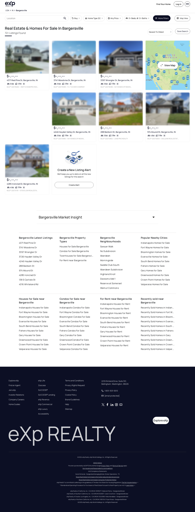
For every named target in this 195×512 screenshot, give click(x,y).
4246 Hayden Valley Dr (30, 261)
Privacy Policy (71, 390)
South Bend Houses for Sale (33, 326)
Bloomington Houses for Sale (34, 316)
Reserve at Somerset (111, 283)
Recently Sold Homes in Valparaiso (158, 349)
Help (67, 404)
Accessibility (43, 414)
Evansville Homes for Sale (154, 256)
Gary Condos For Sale (71, 335)
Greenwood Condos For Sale (74, 339)
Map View (182, 18)
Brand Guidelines (72, 400)
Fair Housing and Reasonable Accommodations (98, 468)
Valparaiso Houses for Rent (114, 345)
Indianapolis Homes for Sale (155, 242)
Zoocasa (42, 385)
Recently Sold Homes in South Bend (158, 326)
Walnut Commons (109, 287)
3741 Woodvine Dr (28, 247)
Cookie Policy (71, 395)
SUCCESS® (43, 390)
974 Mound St (26, 270)
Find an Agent (14, 385)
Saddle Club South (109, 264)
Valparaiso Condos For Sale (74, 349)
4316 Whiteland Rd (28, 284)
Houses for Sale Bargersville (74, 246)
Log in (178, 4)
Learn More (130, 485)
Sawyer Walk (106, 246)
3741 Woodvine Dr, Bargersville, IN (70, 80)
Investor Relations (16, 395)
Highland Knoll (107, 274)
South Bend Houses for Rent (115, 322)
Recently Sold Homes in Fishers (157, 330)
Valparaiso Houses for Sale (33, 349)
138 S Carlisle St (27, 279)
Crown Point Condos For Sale (75, 344)
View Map (167, 65)
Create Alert (74, 185)
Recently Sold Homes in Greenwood (158, 339)
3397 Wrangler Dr (28, 252)
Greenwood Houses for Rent (114, 336)
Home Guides (14, 404)
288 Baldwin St (26, 265)
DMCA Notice (97, 463)
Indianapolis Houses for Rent (115, 303)
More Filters (161, 18)
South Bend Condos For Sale (74, 326)
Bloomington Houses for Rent (115, 313)
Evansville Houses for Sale (32, 321)
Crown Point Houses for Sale (34, 344)
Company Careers (16, 400)
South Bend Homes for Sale (155, 261)
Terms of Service (118, 466)
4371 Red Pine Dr (27, 242)
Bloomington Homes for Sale (155, 252)
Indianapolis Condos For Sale (75, 307)
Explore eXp (14, 381)
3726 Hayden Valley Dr (30, 256)
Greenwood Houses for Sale (33, 339)
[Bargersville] (21, 10)
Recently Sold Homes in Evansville (158, 321)
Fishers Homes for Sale (153, 265)
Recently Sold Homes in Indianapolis (158, 307)
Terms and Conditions (74, 381)
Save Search (182, 31)
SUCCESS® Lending (46, 395)
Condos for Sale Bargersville (74, 251)
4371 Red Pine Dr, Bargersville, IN (22, 80)
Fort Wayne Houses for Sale (33, 312)
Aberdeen (105, 255)
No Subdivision (108, 251)
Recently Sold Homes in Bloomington (158, 316)
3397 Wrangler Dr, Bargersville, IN (116, 80)
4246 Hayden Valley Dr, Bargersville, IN (72, 132)
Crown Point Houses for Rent (115, 340)
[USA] (7, 10)
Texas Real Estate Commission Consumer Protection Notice (97, 480)
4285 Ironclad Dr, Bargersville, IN (22, 183)
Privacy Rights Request (75, 385)
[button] (97, 217)
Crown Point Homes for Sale (155, 279)
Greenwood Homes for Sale (155, 275)
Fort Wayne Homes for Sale (155, 247)
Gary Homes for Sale (151, 270)
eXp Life (41, 381)
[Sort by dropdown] (160, 32)
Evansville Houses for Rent (114, 317)
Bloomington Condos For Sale (75, 316)
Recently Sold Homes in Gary (156, 335)
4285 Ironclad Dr (27, 275)
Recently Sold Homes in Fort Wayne (158, 312)
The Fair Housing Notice (129, 482)
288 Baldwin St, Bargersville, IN (115, 132)
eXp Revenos (43, 400)
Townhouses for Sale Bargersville (76, 255)
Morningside (106, 260)
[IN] (12, 10)
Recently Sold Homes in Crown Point (158, 344)
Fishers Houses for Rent (112, 326)
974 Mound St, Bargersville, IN (161, 132)
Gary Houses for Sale (30, 335)
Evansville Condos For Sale (73, 321)
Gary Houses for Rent (111, 331)
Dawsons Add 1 (108, 278)
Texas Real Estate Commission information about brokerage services (97, 477)
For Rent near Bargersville (73, 260)
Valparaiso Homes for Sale (154, 284)
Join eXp (12, 390)
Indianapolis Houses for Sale (33, 307)
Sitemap (68, 409)
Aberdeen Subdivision (111, 269)
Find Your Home (163, 4)
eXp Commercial (45, 404)
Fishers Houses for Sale (31, 330)
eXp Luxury (43, 409)
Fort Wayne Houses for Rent (114, 308)
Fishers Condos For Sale (72, 330)
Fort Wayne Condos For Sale (74, 312)
